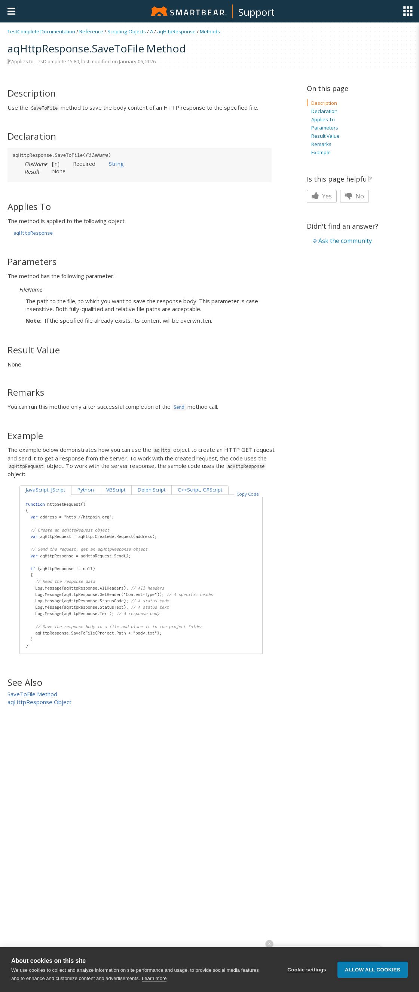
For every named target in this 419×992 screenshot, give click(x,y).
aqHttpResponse (176, 31)
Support (256, 12)
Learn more (154, 979)
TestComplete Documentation (41, 31)
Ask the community (345, 241)
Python (85, 489)
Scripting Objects (126, 31)
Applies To (323, 119)
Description (324, 103)
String (116, 163)
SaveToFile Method (32, 694)
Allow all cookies (372, 970)
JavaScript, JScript (45, 489)
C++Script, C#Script (200, 489)
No (354, 196)
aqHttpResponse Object (39, 702)
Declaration (324, 111)
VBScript (115, 489)
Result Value (325, 136)
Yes (322, 196)
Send (179, 407)
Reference (91, 31)
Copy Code (247, 494)
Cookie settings (306, 970)
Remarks (321, 144)
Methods (210, 31)
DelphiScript (151, 489)
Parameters (324, 127)
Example (321, 152)
